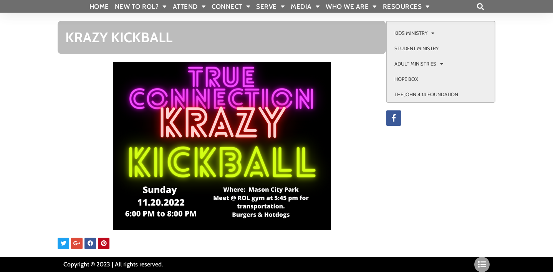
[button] (480, 6)
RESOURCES (406, 6)
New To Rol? (141, 6)
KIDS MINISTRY (414, 33)
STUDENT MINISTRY (416, 48)
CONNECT (231, 6)
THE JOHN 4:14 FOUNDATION (426, 94)
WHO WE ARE (351, 6)
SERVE (270, 6)
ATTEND (189, 6)
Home (99, 6)
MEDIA (305, 6)
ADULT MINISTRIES (418, 64)
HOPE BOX (406, 79)
